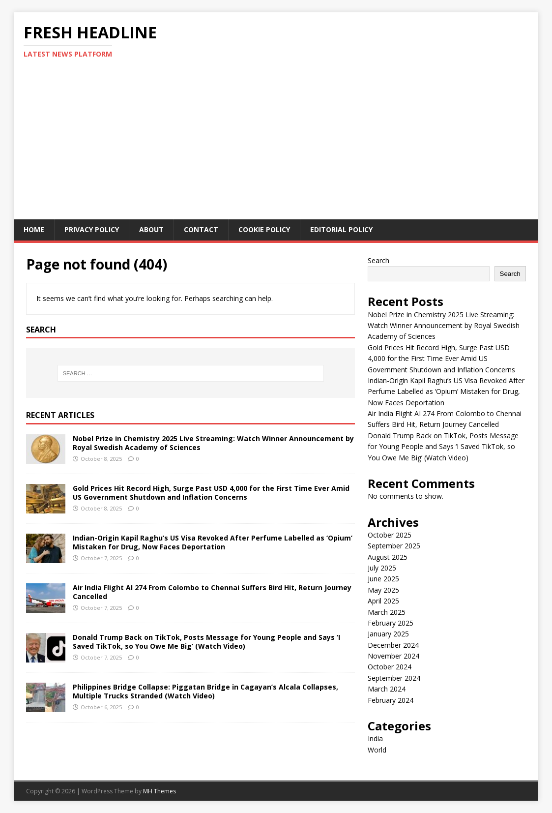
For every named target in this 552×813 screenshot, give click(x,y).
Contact (201, 229)
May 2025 (383, 590)
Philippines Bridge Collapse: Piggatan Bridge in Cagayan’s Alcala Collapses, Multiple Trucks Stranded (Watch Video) (205, 691)
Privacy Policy (91, 229)
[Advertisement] (276, 145)
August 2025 (387, 557)
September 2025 (394, 545)
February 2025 (390, 623)
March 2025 (387, 612)
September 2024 (394, 678)
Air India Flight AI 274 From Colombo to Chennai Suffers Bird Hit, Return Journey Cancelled (212, 592)
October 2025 (389, 535)
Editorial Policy (341, 229)
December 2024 (393, 645)
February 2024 (390, 700)
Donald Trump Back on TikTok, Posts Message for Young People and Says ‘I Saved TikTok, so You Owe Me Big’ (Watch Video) (206, 641)
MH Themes (159, 791)
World (377, 749)
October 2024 (389, 666)
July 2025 (382, 567)
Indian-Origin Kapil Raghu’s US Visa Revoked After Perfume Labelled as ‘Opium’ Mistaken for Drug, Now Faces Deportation (212, 542)
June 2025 (383, 578)
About (151, 229)
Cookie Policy (264, 229)
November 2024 (393, 656)
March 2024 (387, 688)
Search (378, 260)
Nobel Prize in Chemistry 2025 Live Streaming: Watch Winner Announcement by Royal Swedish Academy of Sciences (213, 443)
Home (34, 229)
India (375, 738)
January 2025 (388, 633)
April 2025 (383, 600)
